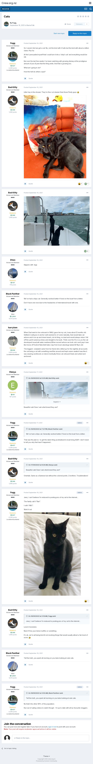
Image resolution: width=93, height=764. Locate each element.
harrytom (12, 327)
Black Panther (13, 294)
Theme (46, 756)
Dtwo (12, 260)
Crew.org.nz (9, 3)
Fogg (14, 23)
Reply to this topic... (22, 738)
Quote (31, 78)
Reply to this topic (80, 33)
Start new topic (59, 33)
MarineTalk (30, 25)
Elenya (12, 372)
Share (68, 24)
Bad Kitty (12, 87)
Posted (33, 43)
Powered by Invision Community (46, 761)
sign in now (52, 727)
